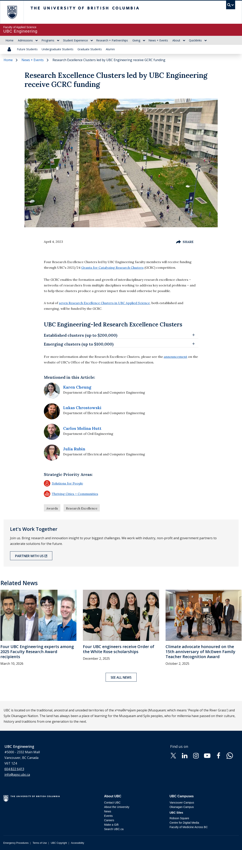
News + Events (158, 40)
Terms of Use (40, 843)
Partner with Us (29, 556)
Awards (52, 508)
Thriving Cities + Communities (71, 494)
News (107, 811)
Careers (109, 820)
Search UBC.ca (113, 829)
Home (9, 40)
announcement (175, 357)
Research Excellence (81, 508)
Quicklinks (195, 40)
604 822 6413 (14, 769)
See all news (121, 677)
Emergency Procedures (16, 843)
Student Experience (75, 40)
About (176, 40)
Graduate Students (89, 49)
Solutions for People (63, 483)
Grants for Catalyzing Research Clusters (112, 267)
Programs (47, 40)
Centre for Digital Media (184, 822)
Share (185, 241)
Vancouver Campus (182, 802)
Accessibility (77, 843)
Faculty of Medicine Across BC (189, 827)
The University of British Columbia (12, 12)
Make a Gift (111, 824)
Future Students (27, 49)
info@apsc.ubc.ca (17, 774)
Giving (136, 40)
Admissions (25, 40)
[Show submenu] (36, 40)
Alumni (110, 49)
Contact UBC (112, 802)
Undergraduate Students (57, 49)
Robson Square (179, 818)
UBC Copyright (59, 843)
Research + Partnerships (112, 40)
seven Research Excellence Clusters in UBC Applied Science (104, 303)
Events (108, 815)
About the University (116, 807)
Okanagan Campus (182, 807)
